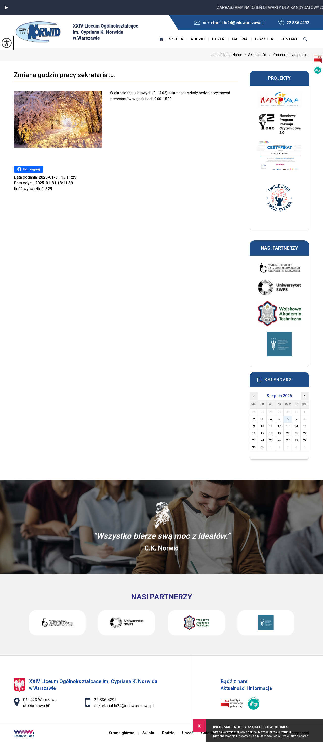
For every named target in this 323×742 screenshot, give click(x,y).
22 (305, 433)
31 (262, 447)
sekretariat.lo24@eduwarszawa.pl (230, 22)
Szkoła (176, 39)
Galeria (240, 39)
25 (271, 440)
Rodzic (198, 39)
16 (254, 433)
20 (288, 433)
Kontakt (289, 39)
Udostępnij (28, 169)
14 (296, 426)
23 (254, 440)
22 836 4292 (293, 22)
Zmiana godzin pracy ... (288, 55)
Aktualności (254, 55)
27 (288, 440)
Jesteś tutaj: (222, 55)
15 (305, 426)
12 (279, 426)
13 (288, 426)
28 (296, 440)
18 (271, 433)
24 (262, 440)
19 (279, 433)
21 (296, 433)
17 (262, 433)
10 (262, 426)
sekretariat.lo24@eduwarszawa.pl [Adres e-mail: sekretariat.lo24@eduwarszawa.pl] (124, 705)
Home (237, 55)
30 (254, 447)
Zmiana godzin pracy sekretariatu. (65, 75)
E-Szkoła (264, 39)
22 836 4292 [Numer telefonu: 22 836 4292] (105, 699)
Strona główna (161, 39)
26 (279, 440)
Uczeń (218, 39)
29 (305, 440)
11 (271, 426)
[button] (6, 7)
